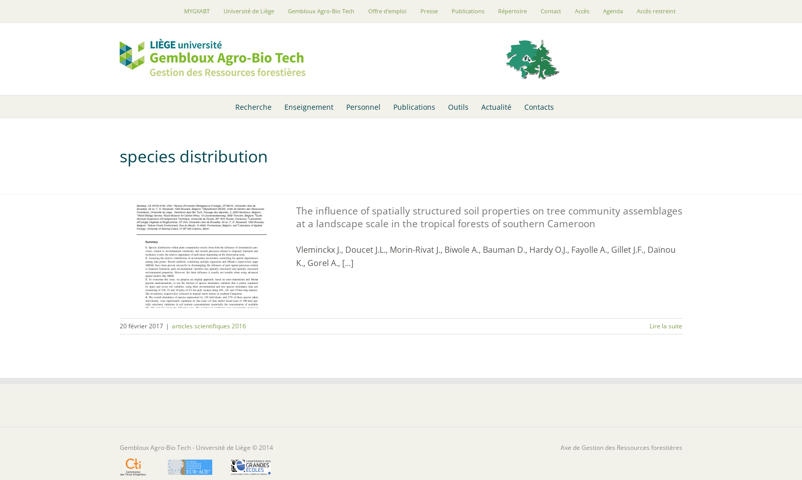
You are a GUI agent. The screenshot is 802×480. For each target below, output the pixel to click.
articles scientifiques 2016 (209, 326)
